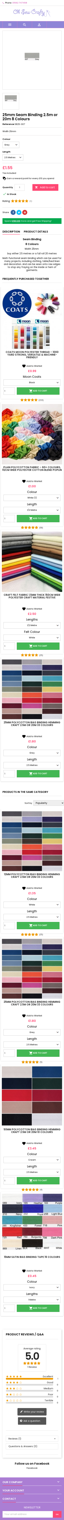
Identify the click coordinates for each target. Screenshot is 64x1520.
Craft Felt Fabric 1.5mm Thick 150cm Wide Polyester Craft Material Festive (32, 596)
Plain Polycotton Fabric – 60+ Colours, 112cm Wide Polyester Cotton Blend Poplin (32, 469)
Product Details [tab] (36, 232)
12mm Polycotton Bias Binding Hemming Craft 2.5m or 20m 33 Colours (32, 876)
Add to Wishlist (32, 366)
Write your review (32, 1411)
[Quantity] (20, 187)
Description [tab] (11, 232)
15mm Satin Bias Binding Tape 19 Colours (32, 1257)
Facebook (32, 1468)
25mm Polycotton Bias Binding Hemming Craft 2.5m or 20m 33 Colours (32, 724)
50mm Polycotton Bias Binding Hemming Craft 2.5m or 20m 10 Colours (32, 1131)
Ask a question (30, 1421)
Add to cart (45, 187)
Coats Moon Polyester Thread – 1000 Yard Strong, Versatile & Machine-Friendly (32, 354)
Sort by (28, 803)
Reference (8, 124)
